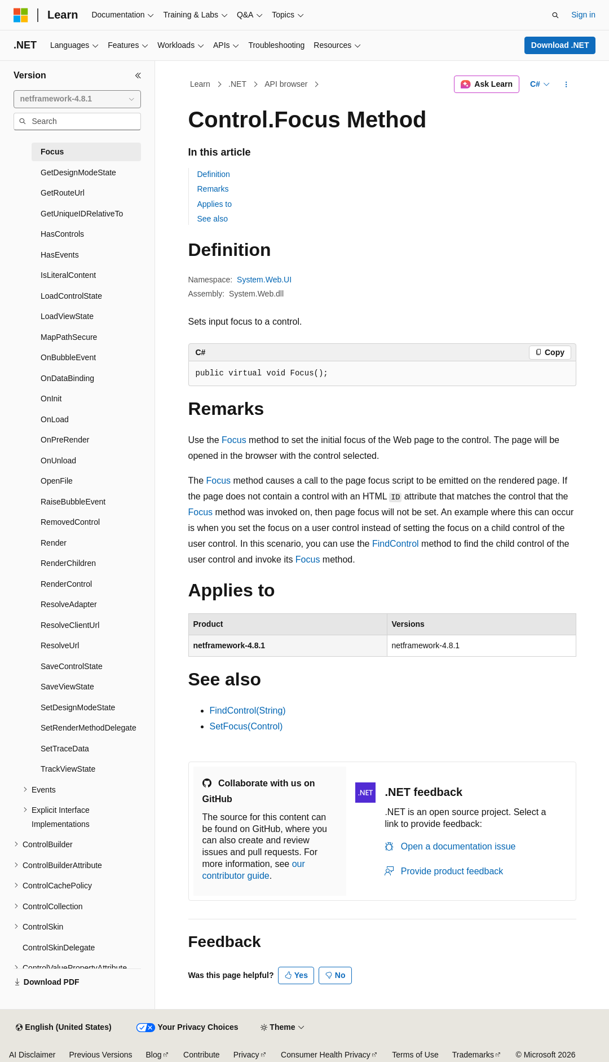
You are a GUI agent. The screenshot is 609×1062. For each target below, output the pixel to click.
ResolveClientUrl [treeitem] (70, 625)
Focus (234, 440)
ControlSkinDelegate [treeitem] (59, 947)
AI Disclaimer (32, 1054)
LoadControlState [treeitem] (71, 295)
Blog (154, 1054)
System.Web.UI (264, 279)
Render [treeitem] (54, 542)
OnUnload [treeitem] (58, 460)
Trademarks (473, 1054)
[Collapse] (138, 75)
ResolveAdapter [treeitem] (69, 604)
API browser (285, 83)
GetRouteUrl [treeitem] (63, 192)
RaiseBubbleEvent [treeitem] (73, 501)
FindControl (395, 543)
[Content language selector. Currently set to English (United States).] (63, 1028)
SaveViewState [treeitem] (67, 686)
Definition (213, 174)
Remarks (213, 188)
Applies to (214, 204)
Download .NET (560, 45)
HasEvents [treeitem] (60, 254)
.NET (237, 83)
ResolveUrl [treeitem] (60, 645)
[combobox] (77, 99)
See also (212, 218)
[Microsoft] (21, 15)
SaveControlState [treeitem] (72, 666)
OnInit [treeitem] (51, 398)
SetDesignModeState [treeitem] (78, 707)
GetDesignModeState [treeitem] (78, 172)
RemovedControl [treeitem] (70, 521)
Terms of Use (415, 1054)
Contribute (201, 1054)
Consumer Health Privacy (325, 1054)
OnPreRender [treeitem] (65, 439)
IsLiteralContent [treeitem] (68, 275)
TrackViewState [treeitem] (68, 768)
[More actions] (566, 85)
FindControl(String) (248, 710)
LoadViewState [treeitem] (67, 316)
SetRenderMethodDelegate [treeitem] (88, 727)
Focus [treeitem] (52, 151)
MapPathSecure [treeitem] (69, 337)
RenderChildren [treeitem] (68, 563)
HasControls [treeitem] (62, 233)
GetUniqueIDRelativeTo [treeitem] (82, 213)
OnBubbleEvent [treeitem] (68, 357)
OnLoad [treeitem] (55, 419)
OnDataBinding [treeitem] (67, 378)
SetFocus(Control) (246, 726)
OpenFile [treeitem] (57, 480)
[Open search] (555, 15)
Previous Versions (100, 1054)
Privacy (246, 1054)
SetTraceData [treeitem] (65, 748)
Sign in (583, 14)
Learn (200, 83)
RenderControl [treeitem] (66, 583)
